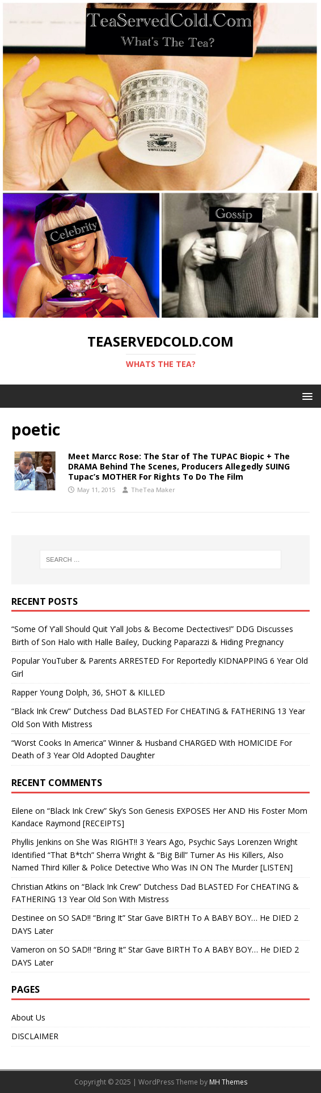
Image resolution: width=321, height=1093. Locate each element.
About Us (28, 1017)
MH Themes (228, 1082)
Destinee (27, 917)
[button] (305, 395)
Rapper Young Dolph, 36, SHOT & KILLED (88, 692)
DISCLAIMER (34, 1036)
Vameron (28, 949)
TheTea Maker (153, 489)
